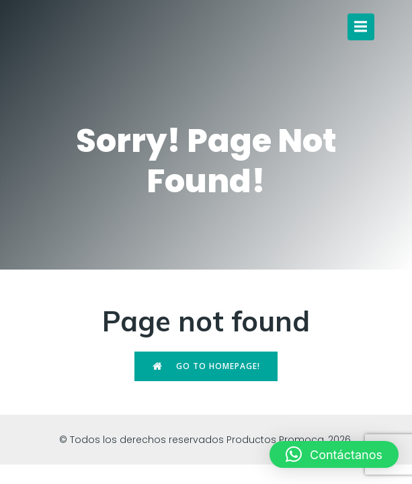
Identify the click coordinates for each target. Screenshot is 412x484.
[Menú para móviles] (360, 26)
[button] (334, 454)
